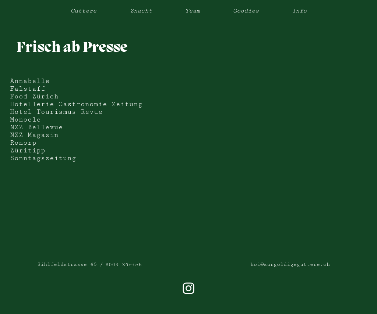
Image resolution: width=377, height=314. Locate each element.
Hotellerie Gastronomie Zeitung (76, 104)
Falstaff (27, 89)
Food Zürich (34, 96)
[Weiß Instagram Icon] (188, 288)
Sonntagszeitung (43, 158)
